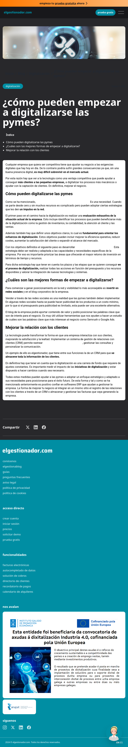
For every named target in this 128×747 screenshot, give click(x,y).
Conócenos (9, 461)
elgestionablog (12, 466)
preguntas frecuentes (16, 477)
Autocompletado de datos (19, 570)
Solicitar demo (12, 534)
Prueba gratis (105, 12)
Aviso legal (9, 482)
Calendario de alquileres (18, 592)
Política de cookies (14, 493)
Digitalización (39, 73)
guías (6, 472)
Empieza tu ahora (62, 3)
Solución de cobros (14, 576)
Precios (7, 529)
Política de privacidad (16, 488)
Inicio (9, 73)
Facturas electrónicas (16, 565)
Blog (21, 73)
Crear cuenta (11, 518)
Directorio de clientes (16, 581)
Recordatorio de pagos (17, 586)
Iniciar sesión (11, 524)
